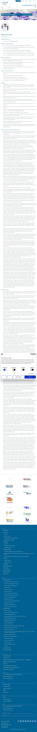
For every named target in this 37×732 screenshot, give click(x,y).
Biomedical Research (7, 579)
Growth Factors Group (8, 591)
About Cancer (6, 567)
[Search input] (20, 7)
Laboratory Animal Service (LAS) (9, 644)
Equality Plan (5, 692)
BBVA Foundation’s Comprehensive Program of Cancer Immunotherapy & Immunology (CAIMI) (19, 554)
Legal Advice (4, 715)
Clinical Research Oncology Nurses (10, 665)
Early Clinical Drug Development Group (11, 612)
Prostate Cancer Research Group (9, 634)
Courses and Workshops (8, 678)
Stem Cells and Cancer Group (9, 602)
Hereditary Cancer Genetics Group (10, 620)
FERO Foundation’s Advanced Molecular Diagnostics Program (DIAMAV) (16, 556)
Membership (5, 564)
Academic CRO (6, 657)
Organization (5, 541)
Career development (7, 688)
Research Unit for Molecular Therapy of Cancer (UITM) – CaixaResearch (17, 659)
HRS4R (4, 690)
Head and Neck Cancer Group (9, 629)
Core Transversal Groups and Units (10, 636)
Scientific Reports (6, 571)
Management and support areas (9, 545)
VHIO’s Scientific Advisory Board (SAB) (10, 538)
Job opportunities (6, 686)
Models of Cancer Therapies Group (10, 597)
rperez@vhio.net (5, 36)
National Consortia (7, 560)
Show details (31, 373)
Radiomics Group (15, 41)
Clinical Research (6, 608)
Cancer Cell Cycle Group (8, 589)
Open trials (5, 663)
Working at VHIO (6, 684)
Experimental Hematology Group (10, 614)
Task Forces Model (7, 647)
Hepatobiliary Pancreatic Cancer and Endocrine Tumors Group (14, 616)
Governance (5, 532)
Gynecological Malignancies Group (10, 618)
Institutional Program (7, 549)
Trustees (5, 534)
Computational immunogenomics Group (11, 581)
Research (4, 577)
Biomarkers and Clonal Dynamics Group (11, 595)
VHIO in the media (6, 699)
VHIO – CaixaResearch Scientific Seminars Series (12, 674)
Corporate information (7, 701)
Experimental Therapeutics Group (10, 604)
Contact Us (5, 573)
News (4, 697)
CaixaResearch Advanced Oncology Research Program (13, 551)
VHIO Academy (5, 672)
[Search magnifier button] (35, 7)
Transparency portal (5, 712)
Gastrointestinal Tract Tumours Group (10, 627)
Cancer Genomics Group (8, 638)
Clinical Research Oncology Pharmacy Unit (11, 667)
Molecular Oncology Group (9, 640)
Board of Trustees (7, 536)
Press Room (4, 695)
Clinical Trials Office (7, 655)
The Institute (5, 530)
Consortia (5, 558)
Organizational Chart (7, 547)
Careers (3, 682)
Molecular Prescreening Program (9, 661)
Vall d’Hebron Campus (7, 566)
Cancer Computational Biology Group (10, 585)
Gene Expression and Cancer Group (10, 606)
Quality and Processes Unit (8, 669)
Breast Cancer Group (7, 610)
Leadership (6, 543)
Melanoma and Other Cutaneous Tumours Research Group (14, 625)
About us (3, 528)
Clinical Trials (4, 653)
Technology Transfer (7, 649)
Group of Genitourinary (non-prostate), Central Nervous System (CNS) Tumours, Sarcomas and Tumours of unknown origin (19, 632)
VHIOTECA (6, 646)
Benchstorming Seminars (8, 676)
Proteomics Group (7, 642)
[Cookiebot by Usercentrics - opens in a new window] (31, 354)
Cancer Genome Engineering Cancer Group (11, 583)
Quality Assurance (6, 569)
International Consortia (8, 562)
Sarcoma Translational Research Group (11, 593)
